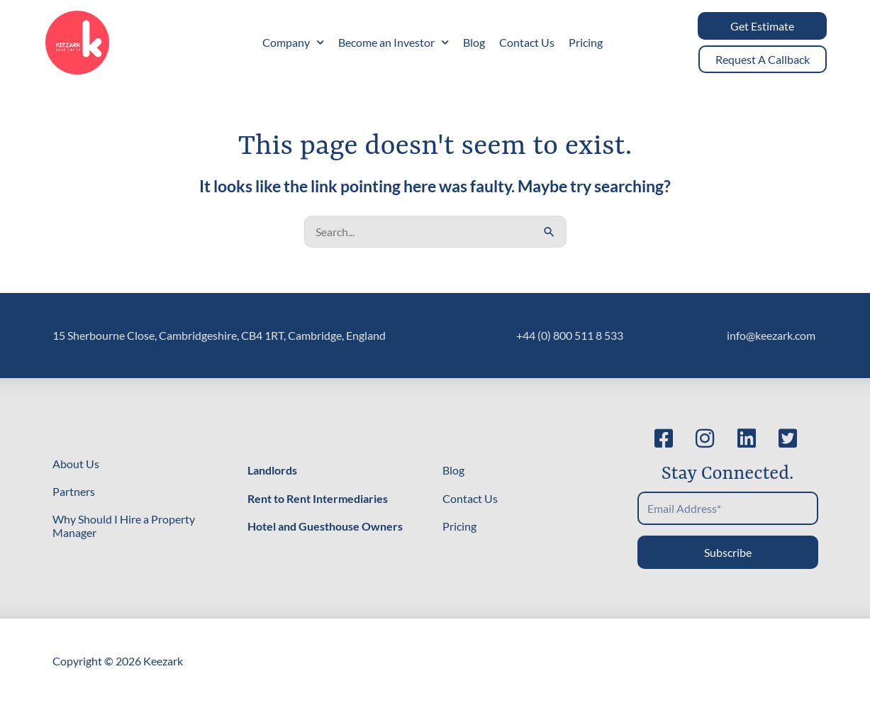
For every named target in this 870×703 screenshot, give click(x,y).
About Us (75, 463)
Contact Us (526, 42)
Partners (73, 491)
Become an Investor (393, 42)
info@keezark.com (771, 335)
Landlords (272, 470)
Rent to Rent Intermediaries (317, 498)
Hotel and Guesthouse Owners (325, 526)
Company (293, 42)
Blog (474, 42)
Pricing (586, 42)
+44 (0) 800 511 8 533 (569, 335)
